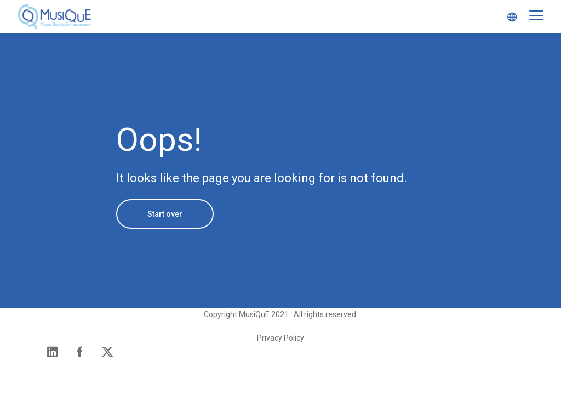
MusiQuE (55, 16)
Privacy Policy (280, 338)
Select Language (509, 16)
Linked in (52, 351)
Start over (164, 214)
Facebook (80, 351)
